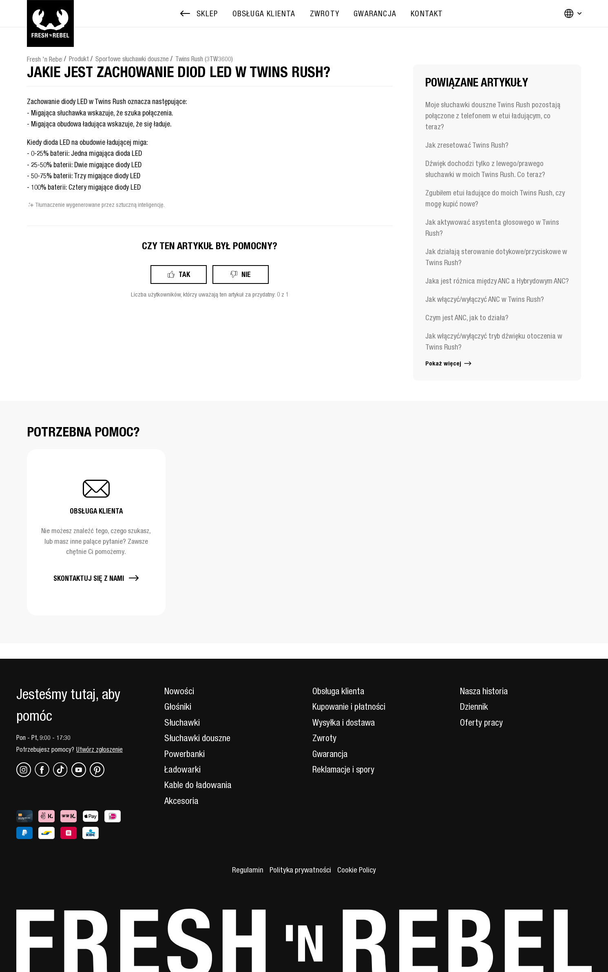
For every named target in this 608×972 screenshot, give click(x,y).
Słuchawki (182, 722)
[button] (96, 532)
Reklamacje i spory (344, 769)
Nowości (179, 691)
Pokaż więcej (449, 363)
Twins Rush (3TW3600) (204, 58)
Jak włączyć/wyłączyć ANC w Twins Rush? (484, 299)
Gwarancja (331, 753)
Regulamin (246, 869)
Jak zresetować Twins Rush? (467, 145)
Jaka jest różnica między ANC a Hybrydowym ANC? (497, 281)
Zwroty (324, 738)
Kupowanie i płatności (350, 706)
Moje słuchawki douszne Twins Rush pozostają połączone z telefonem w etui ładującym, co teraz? (492, 115)
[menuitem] (264, 14)
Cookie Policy (357, 869)
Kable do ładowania (198, 784)
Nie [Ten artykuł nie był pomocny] (246, 274)
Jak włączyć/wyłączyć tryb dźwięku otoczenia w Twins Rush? (493, 341)
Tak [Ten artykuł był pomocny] (184, 274)
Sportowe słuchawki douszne (132, 58)
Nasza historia (485, 691)
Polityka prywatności (299, 869)
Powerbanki (184, 753)
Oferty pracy (481, 722)
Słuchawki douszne (197, 738)
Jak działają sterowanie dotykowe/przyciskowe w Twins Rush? (496, 257)
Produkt (79, 58)
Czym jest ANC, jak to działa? (467, 317)
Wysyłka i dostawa (345, 722)
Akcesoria (181, 800)
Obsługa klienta (338, 691)
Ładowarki (182, 769)
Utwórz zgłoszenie (99, 749)
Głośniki (177, 706)
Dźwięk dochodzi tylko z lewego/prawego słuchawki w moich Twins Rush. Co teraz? (485, 169)
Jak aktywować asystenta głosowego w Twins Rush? (492, 227)
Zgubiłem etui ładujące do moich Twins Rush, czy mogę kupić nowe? (495, 198)
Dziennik (474, 706)
